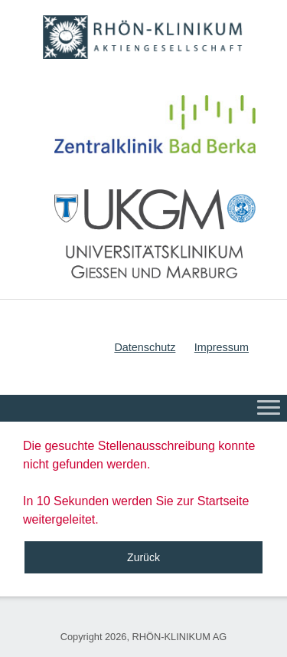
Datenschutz (144, 347)
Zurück (143, 557)
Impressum (221, 347)
